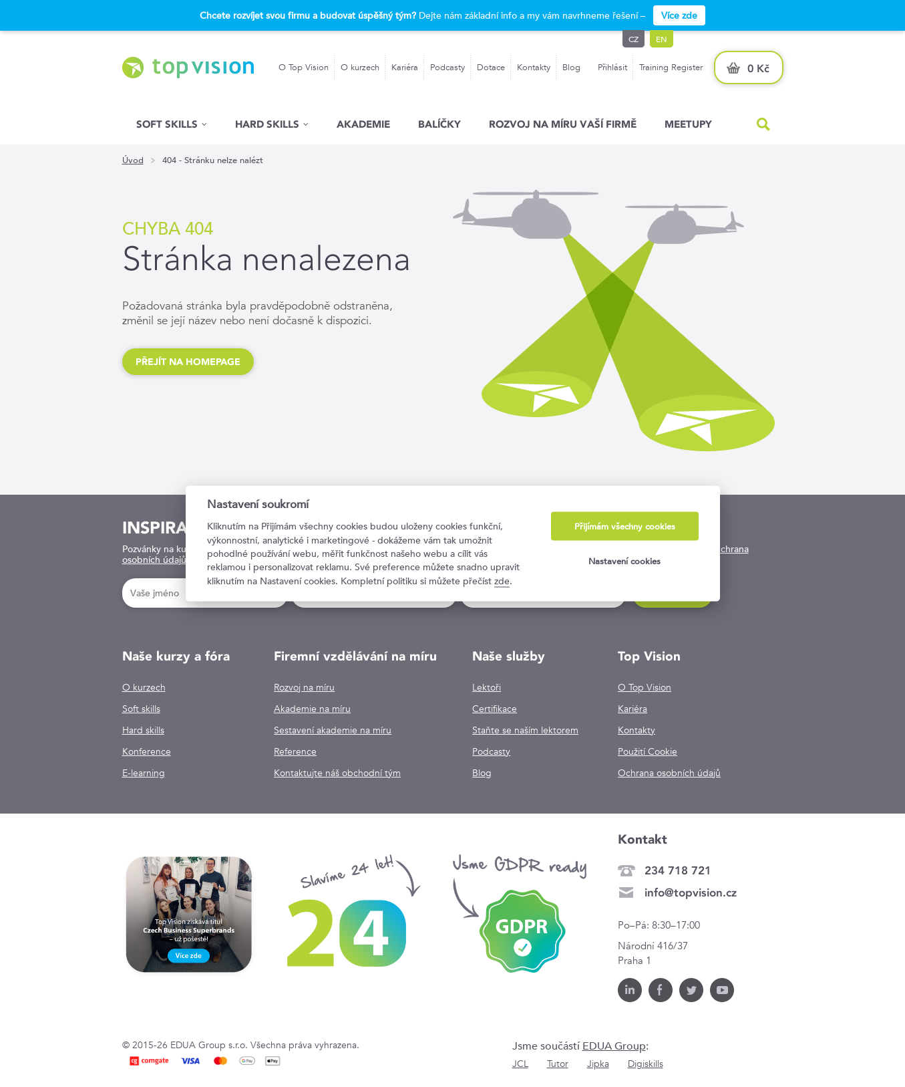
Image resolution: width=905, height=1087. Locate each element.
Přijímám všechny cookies (624, 526)
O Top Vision (304, 67)
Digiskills (645, 1063)
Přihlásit (612, 67)
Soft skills (167, 124)
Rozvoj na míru (304, 687)
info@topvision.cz (691, 892)
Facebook (661, 990)
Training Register (671, 67)
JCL (520, 1063)
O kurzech (360, 67)
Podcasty (447, 67)
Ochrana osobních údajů (669, 772)
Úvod (133, 160)
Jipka (598, 1063)
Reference (295, 751)
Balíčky (439, 124)
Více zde (679, 15)
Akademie (363, 124)
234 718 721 (678, 870)
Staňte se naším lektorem (525, 730)
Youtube (722, 990)
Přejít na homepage (188, 362)
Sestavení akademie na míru (332, 730)
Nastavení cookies (624, 560)
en (661, 38)
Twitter (691, 990)
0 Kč (758, 68)
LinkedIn (630, 990)
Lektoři (486, 687)
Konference (146, 751)
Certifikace (494, 708)
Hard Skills (267, 124)
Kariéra (404, 67)
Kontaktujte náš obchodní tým (337, 772)
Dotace (491, 67)
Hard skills (143, 730)
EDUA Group (614, 1046)
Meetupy (688, 124)
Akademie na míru (312, 708)
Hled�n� (763, 124)
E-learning (143, 772)
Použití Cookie (647, 751)
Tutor (557, 1063)
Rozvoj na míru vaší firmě (563, 124)
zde (502, 580)
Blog (571, 67)
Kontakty (533, 67)
